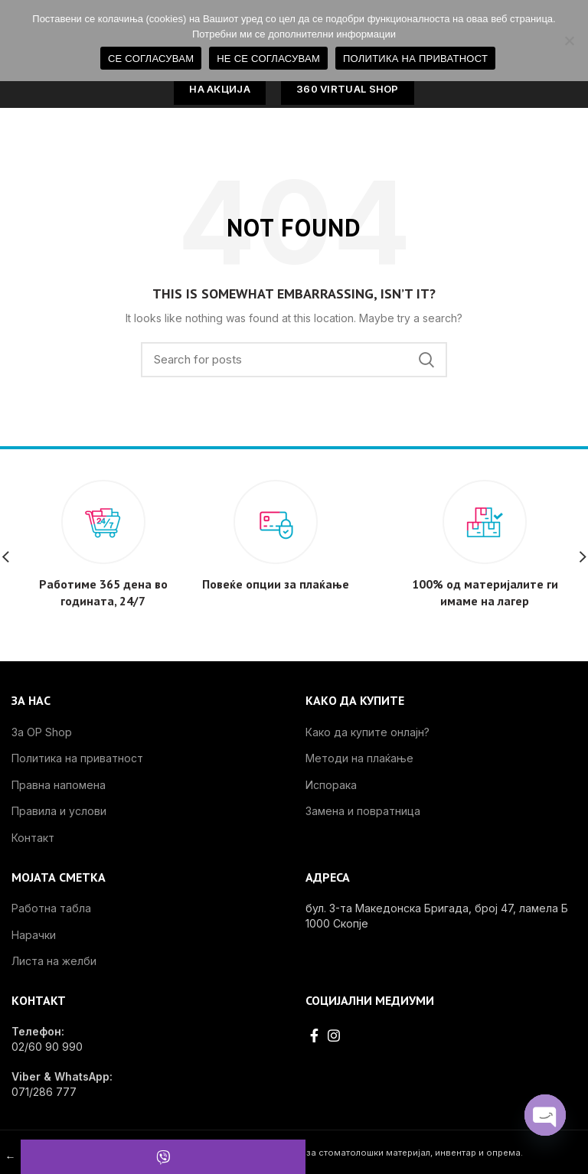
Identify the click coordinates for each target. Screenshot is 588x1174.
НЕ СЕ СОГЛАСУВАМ (268, 58)
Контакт (32, 837)
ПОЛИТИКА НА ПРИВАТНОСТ (415, 58)
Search (426, 359)
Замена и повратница (362, 810)
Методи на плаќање (359, 758)
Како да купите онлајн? (367, 732)
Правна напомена (58, 784)
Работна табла (51, 908)
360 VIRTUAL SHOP (347, 89)
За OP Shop (41, 732)
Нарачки (33, 934)
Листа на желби (53, 960)
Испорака (331, 784)
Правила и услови (58, 810)
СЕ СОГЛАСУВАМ (151, 58)
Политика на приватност (77, 758)
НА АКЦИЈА (219, 89)
